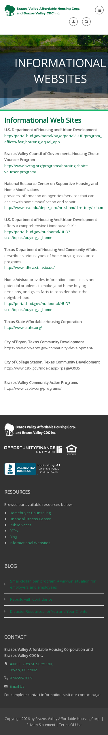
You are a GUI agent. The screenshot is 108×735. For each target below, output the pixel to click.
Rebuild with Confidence (31, 599)
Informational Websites (30, 542)
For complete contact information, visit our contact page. (52, 694)
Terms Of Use (70, 724)
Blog (13, 536)
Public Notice (21, 524)
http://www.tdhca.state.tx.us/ (29, 267)
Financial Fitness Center (30, 518)
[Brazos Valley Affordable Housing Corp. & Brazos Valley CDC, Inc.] (43, 10)
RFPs (14, 530)
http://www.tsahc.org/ (23, 327)
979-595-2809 (21, 678)
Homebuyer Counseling (30, 512)
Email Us (17, 686)
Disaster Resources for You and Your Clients (48, 611)
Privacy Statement (40, 724)
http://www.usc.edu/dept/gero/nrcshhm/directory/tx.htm (53, 207)
